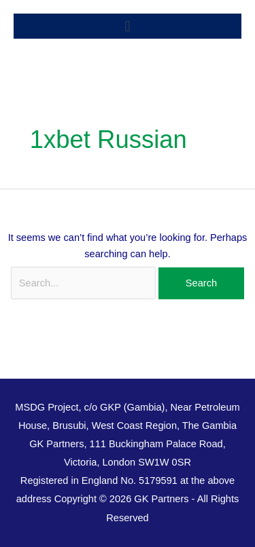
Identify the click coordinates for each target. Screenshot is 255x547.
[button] (127, 26)
